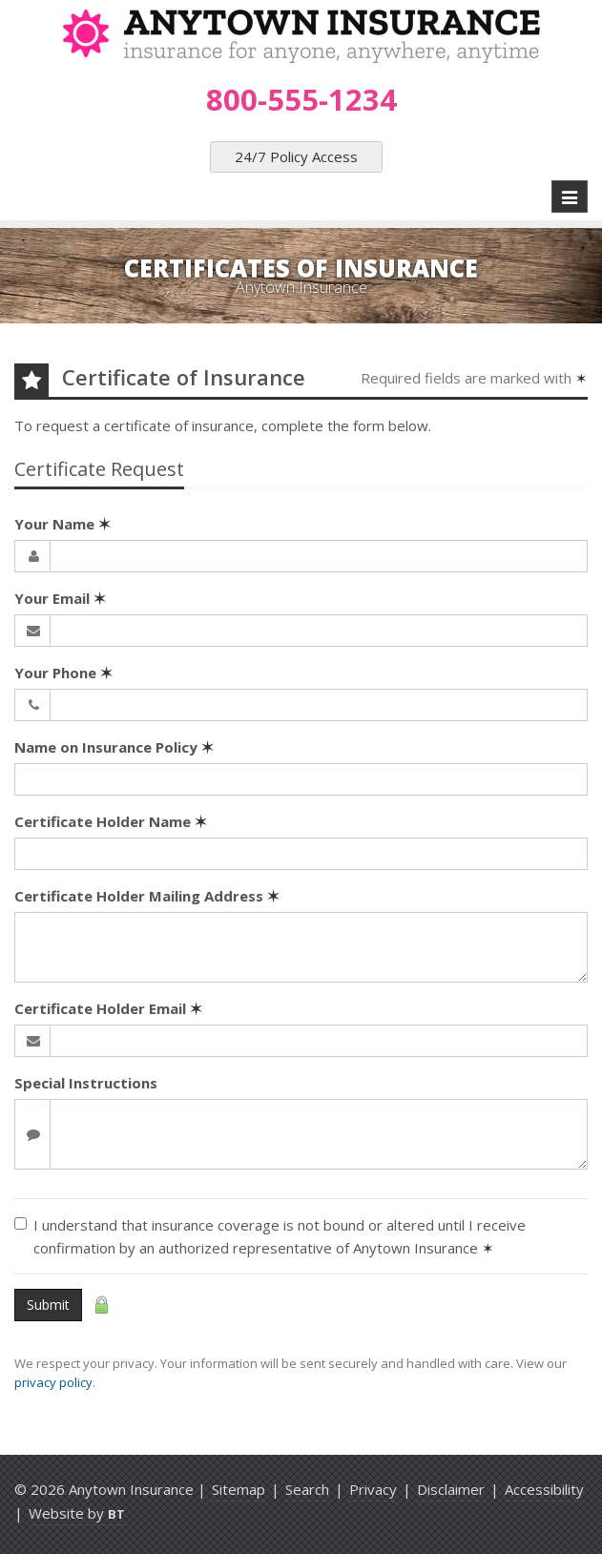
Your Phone (63, 672)
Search (307, 1489)
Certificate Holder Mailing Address (147, 895)
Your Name (62, 523)
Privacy (373, 1489)
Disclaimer (451, 1489)
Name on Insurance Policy (114, 746)
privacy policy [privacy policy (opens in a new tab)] (53, 1382)
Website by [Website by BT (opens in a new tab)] (77, 1513)
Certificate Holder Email (108, 1008)
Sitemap (238, 1489)
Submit (48, 1304)
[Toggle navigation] (569, 196)
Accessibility (544, 1489)
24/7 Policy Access (296, 156)
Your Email (60, 598)
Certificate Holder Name (110, 821)
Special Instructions (85, 1082)
